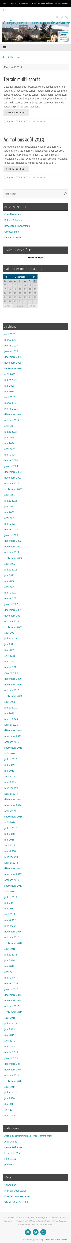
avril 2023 (9, 518)
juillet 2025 (10, 380)
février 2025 (11, 408)
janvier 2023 (11, 535)
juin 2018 (9, 834)
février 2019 (11, 788)
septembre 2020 (13, 696)
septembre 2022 (13, 558)
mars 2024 (10, 454)
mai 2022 (9, 581)
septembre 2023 (13, 489)
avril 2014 (9, 1109)
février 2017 (11, 925)
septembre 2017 (13, 885)
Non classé (10, 1158)
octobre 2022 (11, 552)
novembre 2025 (13, 362)
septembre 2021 (13, 627)
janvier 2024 (11, 466)
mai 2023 (9, 512)
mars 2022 (10, 592)
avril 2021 (9, 655)
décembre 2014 (13, 1063)
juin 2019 (9, 765)
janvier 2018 (11, 862)
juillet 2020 (10, 707)
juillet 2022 (10, 569)
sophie (10, 121)
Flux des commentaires (17, 1196)
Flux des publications (16, 1190)
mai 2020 (9, 713)
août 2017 (10, 891)
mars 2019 (10, 782)
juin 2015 (9, 1029)
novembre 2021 (13, 615)
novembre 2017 (13, 874)
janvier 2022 (11, 604)
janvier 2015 (11, 1058)
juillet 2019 (10, 759)
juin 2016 (9, 960)
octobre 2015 (11, 1006)
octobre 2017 (11, 880)
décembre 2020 (13, 678)
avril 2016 (9, 971)
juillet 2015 (10, 1023)
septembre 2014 (13, 1081)
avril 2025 (9, 397)
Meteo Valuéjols (35, 257)
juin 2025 (9, 385)
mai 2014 (9, 1104)
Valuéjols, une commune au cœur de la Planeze (36, 22)
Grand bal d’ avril (13, 214)
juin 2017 (9, 903)
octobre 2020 (11, 690)
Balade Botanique (14, 220)
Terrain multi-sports (21, 79)
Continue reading (17, 112)
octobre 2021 (11, 621)
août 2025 (10, 374)
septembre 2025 (13, 368)
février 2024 (11, 460)
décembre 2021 (13, 610)
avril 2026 (9, 334)
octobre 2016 (11, 937)
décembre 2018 (13, 799)
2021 (32, 305)
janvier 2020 (11, 724)
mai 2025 (9, 391)
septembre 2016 (13, 943)
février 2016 (11, 983)
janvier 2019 (11, 793)
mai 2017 (9, 908)
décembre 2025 (13, 357)
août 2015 (10, 1017)
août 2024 (10, 426)
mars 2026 (10, 339)
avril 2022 (9, 586)
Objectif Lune (12, 231)
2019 (10, 57)
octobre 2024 (11, 420)
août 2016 (10, 948)
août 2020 (10, 701)
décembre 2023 (13, 472)
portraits (9, 1164)
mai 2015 (9, 1035)
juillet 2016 (10, 954)
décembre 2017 (13, 868)
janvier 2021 (11, 673)
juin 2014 (9, 1098)
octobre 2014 (11, 1075)
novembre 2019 (13, 736)
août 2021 (10, 632)
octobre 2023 (11, 483)
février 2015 (11, 1052)
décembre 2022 (13, 540)
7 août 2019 (25, 177)
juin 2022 (9, 575)
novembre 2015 (13, 1000)
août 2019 (10, 753)
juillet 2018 (10, 828)
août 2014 (10, 1086)
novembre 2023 (13, 477)
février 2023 (11, 529)
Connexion (10, 1185)
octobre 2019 (11, 742)
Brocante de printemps (17, 226)
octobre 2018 (11, 811)
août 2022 (10, 563)
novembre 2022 (13, 546)
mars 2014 (10, 1115)
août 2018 (10, 822)
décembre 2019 (13, 730)
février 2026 (11, 345)
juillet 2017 (10, 897)
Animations (23, 3)
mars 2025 (10, 403)
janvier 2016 (11, 989)
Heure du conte (12, 237)
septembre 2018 (13, 816)
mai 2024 (9, 443)
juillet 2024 (10, 431)
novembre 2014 (13, 1069)
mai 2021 (9, 650)
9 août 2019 (25, 121)
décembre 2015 (13, 995)
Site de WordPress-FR (16, 1202)
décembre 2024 (13, 414)
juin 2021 (9, 644)
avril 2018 (9, 845)
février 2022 (11, 598)
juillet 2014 (10, 1092)
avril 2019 (9, 776)
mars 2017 (10, 920)
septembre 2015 (13, 1012)
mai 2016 (9, 966)
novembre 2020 (13, 684)
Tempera (50, 1239)
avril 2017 (9, 914)
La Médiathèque (13, 1147)
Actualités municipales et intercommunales (50, 3)
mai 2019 (9, 770)
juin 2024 (9, 437)
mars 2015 (10, 1046)
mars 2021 (10, 661)
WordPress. (62, 1239)
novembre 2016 (13, 931)
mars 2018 (10, 851)
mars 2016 (10, 977)
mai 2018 (9, 839)
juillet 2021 (10, 638)
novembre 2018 (13, 805)
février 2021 (11, 667)
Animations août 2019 (23, 140)
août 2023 (10, 495)
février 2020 (11, 719)
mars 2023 (10, 523)
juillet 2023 (10, 500)
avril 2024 (9, 448)
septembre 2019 (13, 747)
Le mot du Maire (9, 3)
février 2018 (11, 857)
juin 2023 (9, 506)
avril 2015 (9, 1040)
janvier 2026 (11, 351)
